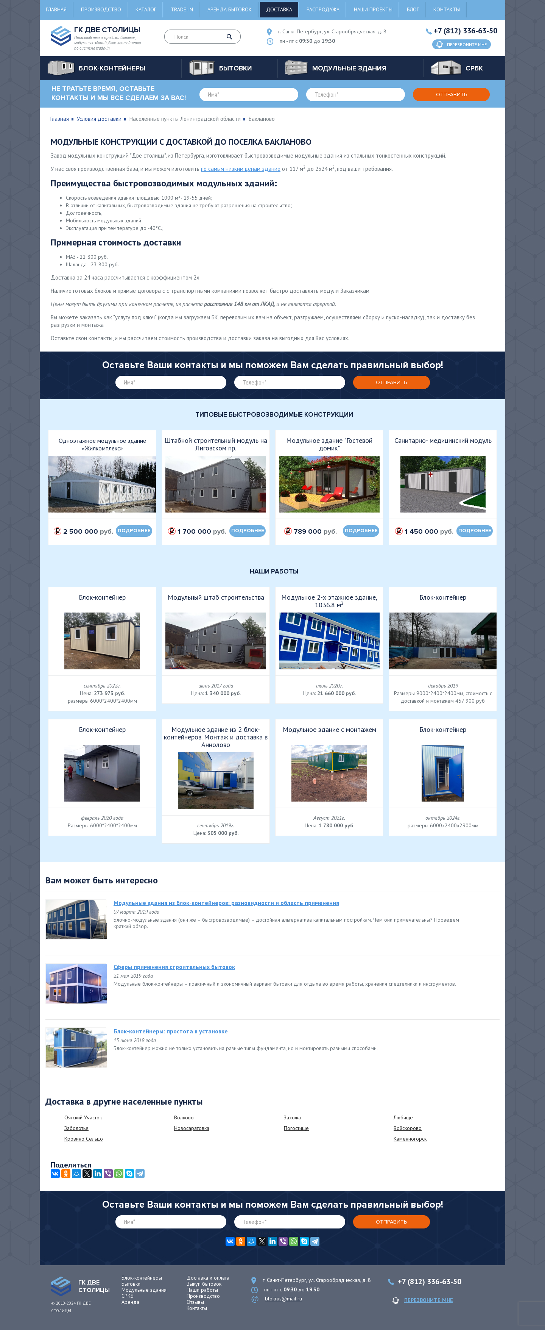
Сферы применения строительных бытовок (174, 967)
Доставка (279, 9)
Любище (403, 1117)
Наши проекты (373, 9)
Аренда (130, 1302)
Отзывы (195, 1302)
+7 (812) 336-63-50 (465, 31)
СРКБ (127, 1296)
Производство (101, 9)
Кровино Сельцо (83, 1138)
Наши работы (202, 1290)
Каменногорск (410, 1138)
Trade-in (182, 9)
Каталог (145, 9)
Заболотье (76, 1128)
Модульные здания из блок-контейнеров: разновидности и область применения (226, 902)
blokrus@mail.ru (283, 1298)
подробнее (134, 531)
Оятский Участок (83, 1117)
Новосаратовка (191, 1128)
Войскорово (408, 1128)
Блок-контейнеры (141, 1278)
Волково (184, 1117)
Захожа (292, 1117)
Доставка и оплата (208, 1278)
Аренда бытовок (229, 9)
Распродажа (323, 9)
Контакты (446, 9)
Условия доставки (99, 118)
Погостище (296, 1128)
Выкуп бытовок (204, 1284)
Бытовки (130, 1284)
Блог (413, 9)
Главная (56, 9)
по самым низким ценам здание (240, 168)
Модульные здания (144, 1290)
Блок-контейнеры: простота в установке (171, 1031)
